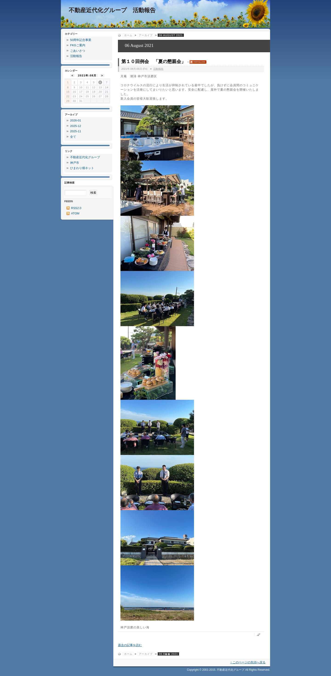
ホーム (128, 35)
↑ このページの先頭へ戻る (247, 662)
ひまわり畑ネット (82, 168)
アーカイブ (146, 35)
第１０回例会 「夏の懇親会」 (153, 61)
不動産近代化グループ (85, 157)
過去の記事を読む (130, 645)
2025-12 (75, 126)
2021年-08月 (87, 75)
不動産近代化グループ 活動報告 (112, 10)
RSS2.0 (76, 208)
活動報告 (158, 68)
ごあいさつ (77, 50)
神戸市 (74, 162)
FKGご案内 (77, 45)
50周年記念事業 (80, 40)
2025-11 (75, 131)
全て (73, 136)
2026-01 (75, 120)
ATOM (75, 213)
